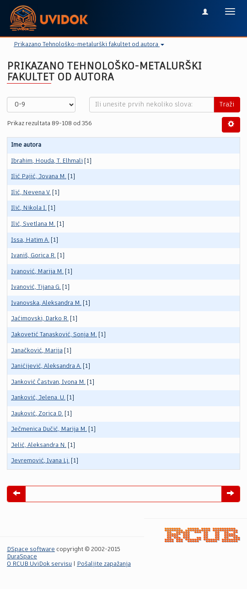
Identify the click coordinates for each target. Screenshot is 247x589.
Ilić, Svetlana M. (33, 224)
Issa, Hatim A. (30, 240)
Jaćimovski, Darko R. (40, 319)
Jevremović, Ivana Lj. (40, 461)
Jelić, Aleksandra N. (38, 445)
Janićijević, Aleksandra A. (46, 366)
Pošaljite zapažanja (104, 564)
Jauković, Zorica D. (37, 414)
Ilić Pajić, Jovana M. (38, 177)
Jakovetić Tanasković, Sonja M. (54, 335)
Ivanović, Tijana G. (36, 287)
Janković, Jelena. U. (38, 398)
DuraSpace (22, 557)
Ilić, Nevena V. (31, 193)
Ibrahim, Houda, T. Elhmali (47, 161)
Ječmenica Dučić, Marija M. (49, 429)
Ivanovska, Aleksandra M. (46, 303)
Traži (227, 104)
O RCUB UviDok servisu (39, 564)
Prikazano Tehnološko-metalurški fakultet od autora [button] (89, 45)
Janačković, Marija (37, 351)
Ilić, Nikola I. (29, 208)
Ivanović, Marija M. (37, 272)
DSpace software (31, 549)
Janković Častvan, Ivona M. (48, 382)
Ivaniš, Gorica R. (33, 256)
